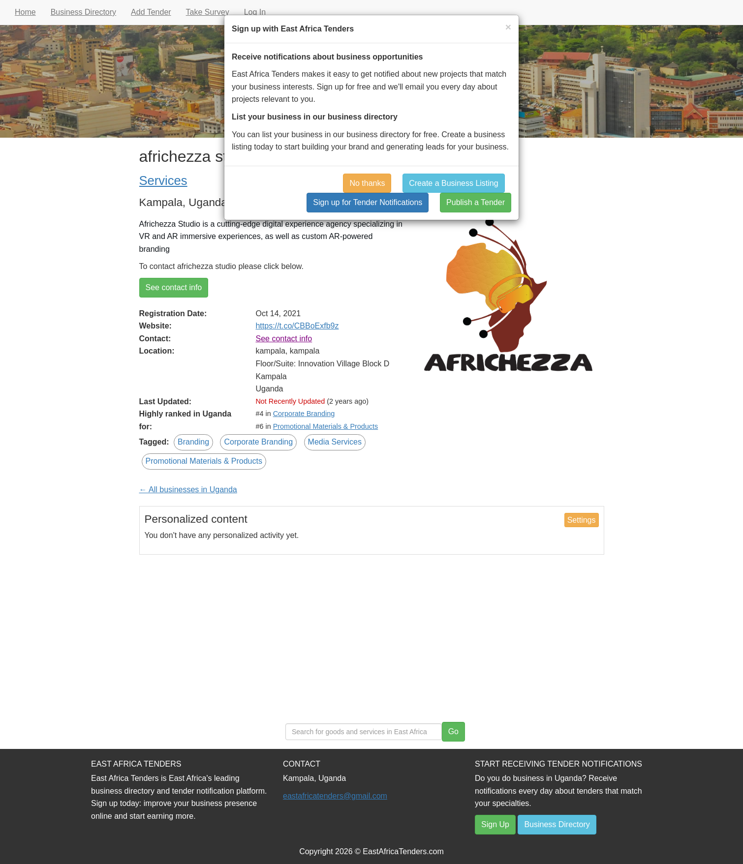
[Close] (508, 27)
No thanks (367, 183)
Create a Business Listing (453, 183)
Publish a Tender (475, 202)
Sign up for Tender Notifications (367, 202)
